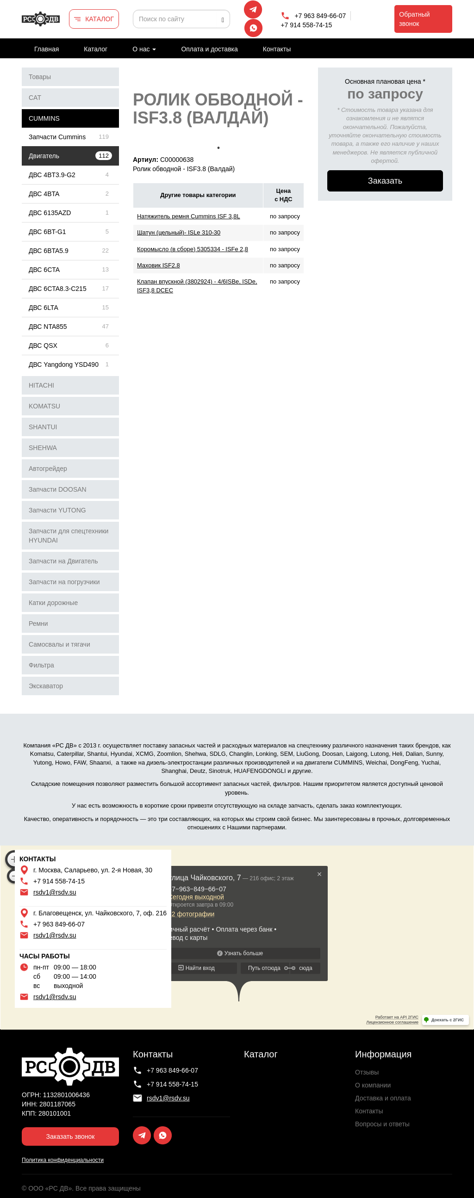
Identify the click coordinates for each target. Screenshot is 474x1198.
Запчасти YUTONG (57, 510)
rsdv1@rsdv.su (54, 892)
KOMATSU (44, 406)
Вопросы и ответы (382, 1124)
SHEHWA (43, 447)
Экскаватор (46, 686)
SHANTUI (43, 427)
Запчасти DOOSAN (58, 489)
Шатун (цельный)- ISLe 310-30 (178, 232)
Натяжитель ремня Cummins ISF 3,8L (188, 216)
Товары (40, 76)
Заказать (385, 180)
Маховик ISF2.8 (158, 265)
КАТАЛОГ (99, 19)
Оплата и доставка (209, 49)
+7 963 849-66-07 (320, 15)
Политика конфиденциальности (63, 1160)
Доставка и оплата (383, 1098)
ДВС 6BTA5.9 (49, 250)
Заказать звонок (70, 1136)
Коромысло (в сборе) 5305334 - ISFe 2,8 (192, 249)
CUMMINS (44, 118)
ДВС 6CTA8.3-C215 (58, 288)
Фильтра (41, 665)
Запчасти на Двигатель (63, 561)
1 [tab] (218, 148)
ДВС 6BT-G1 (47, 231)
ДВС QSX (43, 345)
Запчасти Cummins (57, 137)
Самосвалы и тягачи (59, 644)
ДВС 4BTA (44, 194)
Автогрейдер (48, 468)
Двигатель (44, 156)
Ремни (38, 623)
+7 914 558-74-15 (306, 25)
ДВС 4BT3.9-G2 (52, 175)
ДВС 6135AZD (50, 212)
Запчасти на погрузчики (64, 582)
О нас (144, 49)
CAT (35, 97)
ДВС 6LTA (43, 307)
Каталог (95, 49)
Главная (46, 49)
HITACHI (41, 385)
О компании (373, 1085)
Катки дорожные (53, 602)
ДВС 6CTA (44, 269)
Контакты (277, 49)
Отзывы (367, 1072)
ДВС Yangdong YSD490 (64, 364)
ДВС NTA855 (48, 326)
